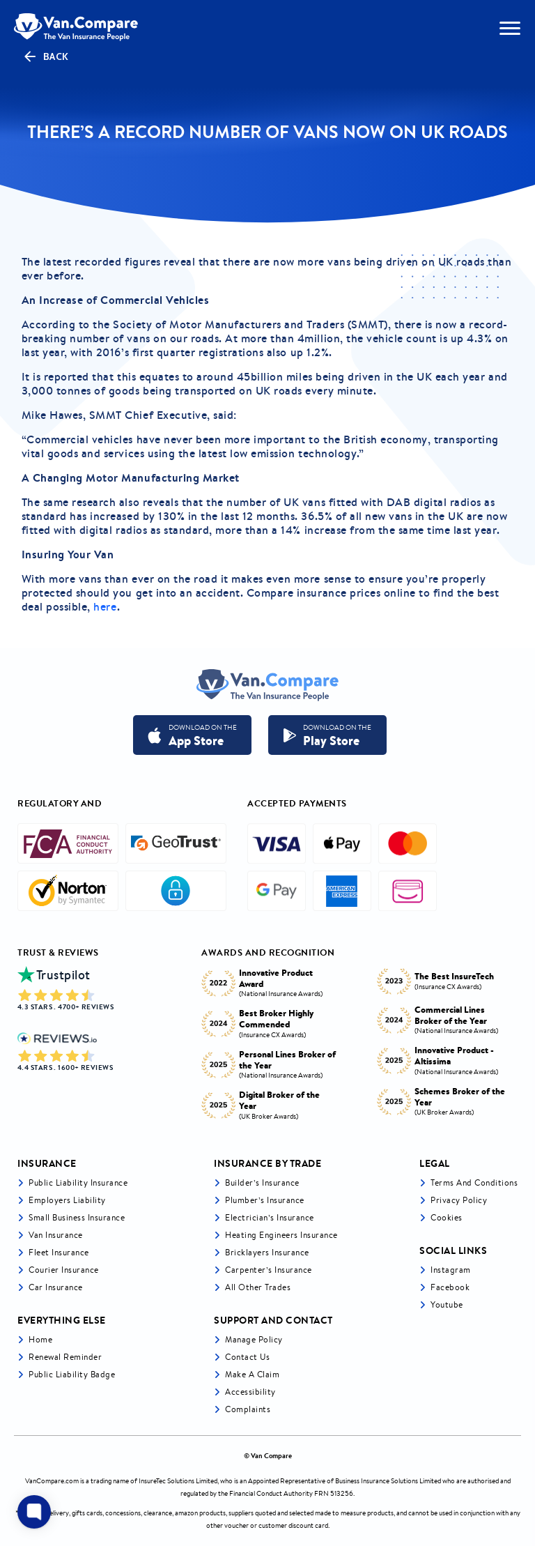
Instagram (451, 1269)
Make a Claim (252, 1374)
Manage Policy (254, 1339)
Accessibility (250, 1391)
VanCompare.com (52, 1480)
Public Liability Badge (72, 1374)
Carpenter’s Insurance (268, 1269)
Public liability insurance (78, 1182)
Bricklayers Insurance (267, 1252)
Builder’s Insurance (262, 1182)
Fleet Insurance (59, 1252)
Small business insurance (77, 1217)
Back (45, 56)
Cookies (447, 1217)
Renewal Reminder (65, 1357)
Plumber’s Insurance (264, 1200)
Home (40, 1339)
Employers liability (67, 1200)
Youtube (447, 1304)
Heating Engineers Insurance (281, 1235)
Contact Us (247, 1357)
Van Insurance (56, 1235)
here (104, 606)
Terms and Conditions (474, 1182)
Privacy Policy (459, 1200)
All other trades (257, 1287)
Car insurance (56, 1287)
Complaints (247, 1409)
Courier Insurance (64, 1269)
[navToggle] (510, 28)
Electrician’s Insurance (269, 1217)
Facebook (450, 1287)
